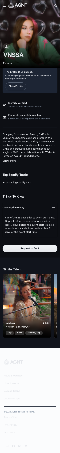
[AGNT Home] (17, 6)
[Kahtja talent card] (27, 306)
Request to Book (30, 248)
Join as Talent (12, 391)
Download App (12, 399)
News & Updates (13, 376)
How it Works (11, 383)
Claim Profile (15, 86)
